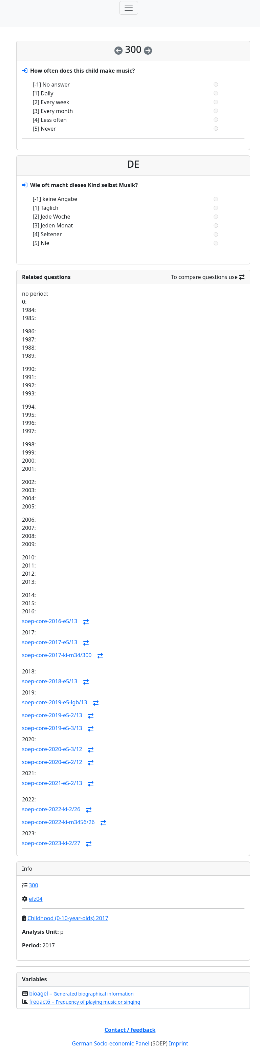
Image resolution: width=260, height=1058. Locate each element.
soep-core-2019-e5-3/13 (53, 728)
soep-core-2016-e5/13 (50, 621)
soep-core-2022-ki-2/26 (52, 809)
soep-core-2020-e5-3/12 (53, 749)
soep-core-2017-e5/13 (50, 642)
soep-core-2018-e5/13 (50, 681)
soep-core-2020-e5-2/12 (53, 762)
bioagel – (81, 993)
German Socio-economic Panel (110, 1043)
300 (33, 885)
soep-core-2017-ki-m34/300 (57, 655)
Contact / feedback (130, 1030)
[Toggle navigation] (128, 8)
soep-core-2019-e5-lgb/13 (55, 702)
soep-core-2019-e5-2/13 (53, 715)
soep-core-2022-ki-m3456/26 (59, 822)
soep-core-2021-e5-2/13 (53, 783)
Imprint (178, 1043)
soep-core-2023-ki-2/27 (52, 843)
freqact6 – (84, 1001)
